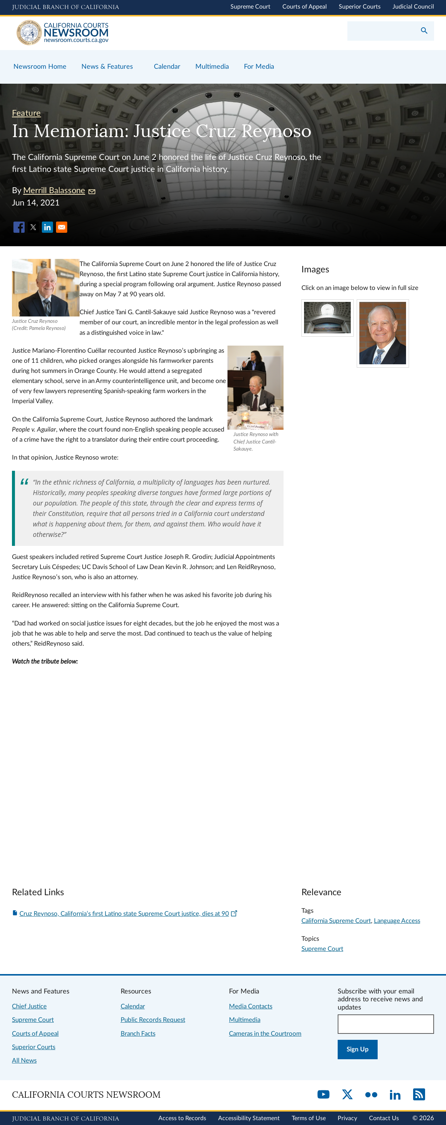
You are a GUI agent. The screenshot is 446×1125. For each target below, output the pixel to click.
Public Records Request (153, 1020)
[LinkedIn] (395, 1095)
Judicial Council (413, 7)
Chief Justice (29, 1006)
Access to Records (182, 1118)
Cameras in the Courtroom (265, 1033)
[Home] (117, 33)
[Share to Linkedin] (47, 227)
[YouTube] (323, 1095)
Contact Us (384, 1118)
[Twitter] (347, 1095)
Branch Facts (138, 1033)
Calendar (133, 1006)
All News (24, 1060)
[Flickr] (371, 1095)
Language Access (397, 921)
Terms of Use (309, 1118)
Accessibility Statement (249, 1118)
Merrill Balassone (59, 190)
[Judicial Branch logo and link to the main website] (65, 7)
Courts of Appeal (304, 7)
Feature (26, 113)
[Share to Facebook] (19, 227)
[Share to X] (33, 227)
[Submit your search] (424, 31)
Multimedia (244, 1020)
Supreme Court (250, 7)
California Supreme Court (336, 921)
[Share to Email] (61, 227)
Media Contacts (250, 1006)
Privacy (347, 1118)
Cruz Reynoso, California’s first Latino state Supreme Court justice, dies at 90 (128, 914)
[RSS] (419, 1095)
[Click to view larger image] (327, 331)
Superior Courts (360, 7)
